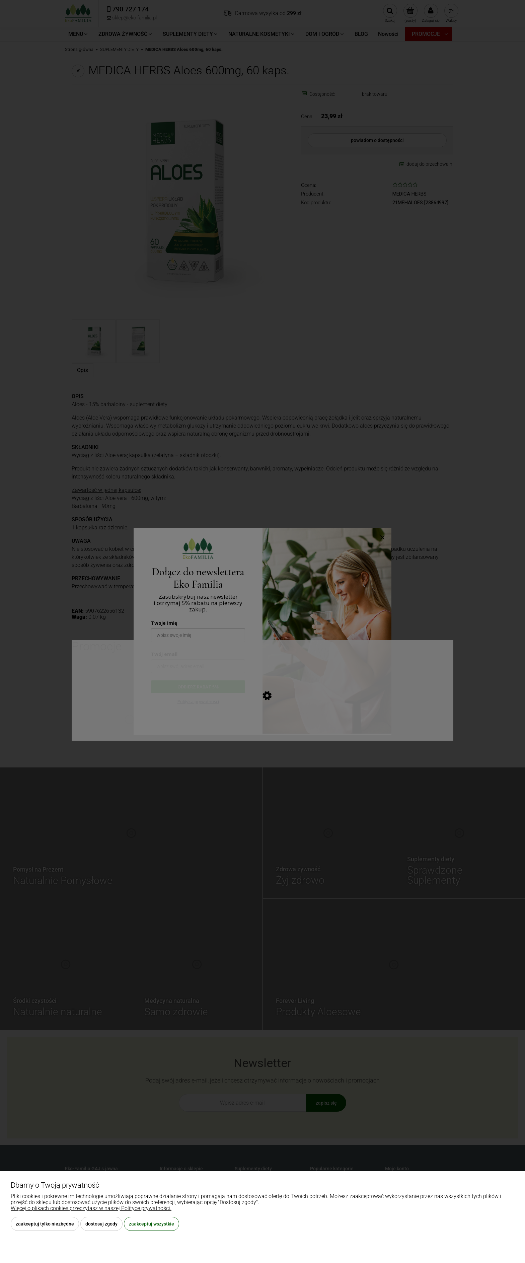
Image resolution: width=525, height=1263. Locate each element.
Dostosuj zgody (101, 1224)
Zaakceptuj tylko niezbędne (45, 1224)
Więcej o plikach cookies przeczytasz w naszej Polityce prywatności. (91, 1208)
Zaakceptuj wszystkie (151, 1224)
